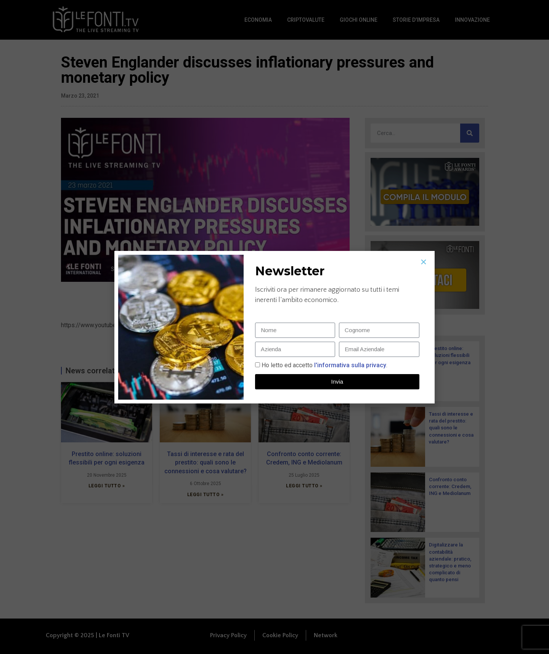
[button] (423, 262)
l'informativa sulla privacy (349, 365)
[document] (274, 327)
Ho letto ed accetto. (324, 365)
